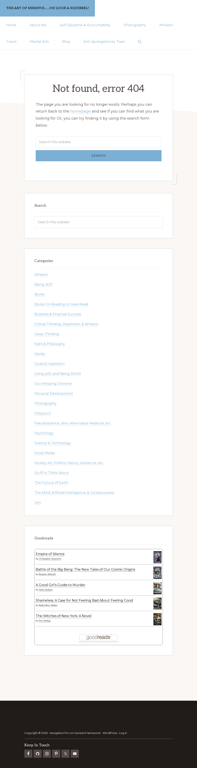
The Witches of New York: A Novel (64, 616)
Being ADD (43, 284)
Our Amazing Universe (53, 384)
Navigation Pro (59, 733)
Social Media (44, 453)
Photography (45, 403)
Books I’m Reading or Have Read (61, 304)
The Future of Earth (51, 483)
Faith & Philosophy (49, 344)
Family (39, 354)
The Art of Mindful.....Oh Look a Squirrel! (47, 8)
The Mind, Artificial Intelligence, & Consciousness (74, 493)
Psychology (44, 433)
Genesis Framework (87, 733)
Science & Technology (52, 443)
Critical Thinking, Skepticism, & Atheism (66, 324)
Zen (37, 502)
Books (39, 294)
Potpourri (42, 413)
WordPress (110, 733)
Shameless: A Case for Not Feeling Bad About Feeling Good (84, 600)
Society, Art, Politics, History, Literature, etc (68, 463)
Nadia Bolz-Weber (48, 605)
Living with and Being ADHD (57, 374)
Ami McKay (45, 620)
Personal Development (53, 393)
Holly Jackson (46, 589)
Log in (123, 733)
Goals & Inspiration (49, 364)
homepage (80, 111)
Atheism (41, 275)
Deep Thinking (46, 334)
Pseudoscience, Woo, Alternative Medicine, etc (72, 423)
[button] (139, 41)
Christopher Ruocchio (50, 558)
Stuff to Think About (51, 473)
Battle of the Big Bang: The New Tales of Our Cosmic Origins (85, 569)
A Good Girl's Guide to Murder (60, 585)
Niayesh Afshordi (47, 574)
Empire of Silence (50, 554)
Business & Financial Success (57, 314)
